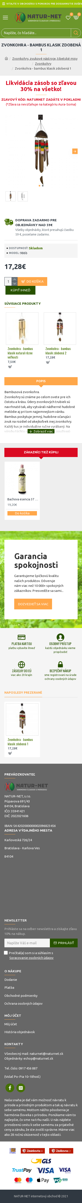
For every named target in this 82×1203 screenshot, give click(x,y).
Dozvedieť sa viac (33, 604)
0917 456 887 (28, 1068)
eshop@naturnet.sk (38, 1058)
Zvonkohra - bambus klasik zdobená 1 (20, 741)
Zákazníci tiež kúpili (41, 452)
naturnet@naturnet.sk (46, 1053)
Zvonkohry (43, 63)
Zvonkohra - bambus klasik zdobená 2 (58, 350)
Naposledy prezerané (23, 692)
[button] (75, 151)
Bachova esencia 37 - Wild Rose (23, 499)
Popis (41, 381)
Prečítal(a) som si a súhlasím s (29, 955)
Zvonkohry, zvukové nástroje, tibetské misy (44, 58)
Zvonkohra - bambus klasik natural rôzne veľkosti (20, 352)
